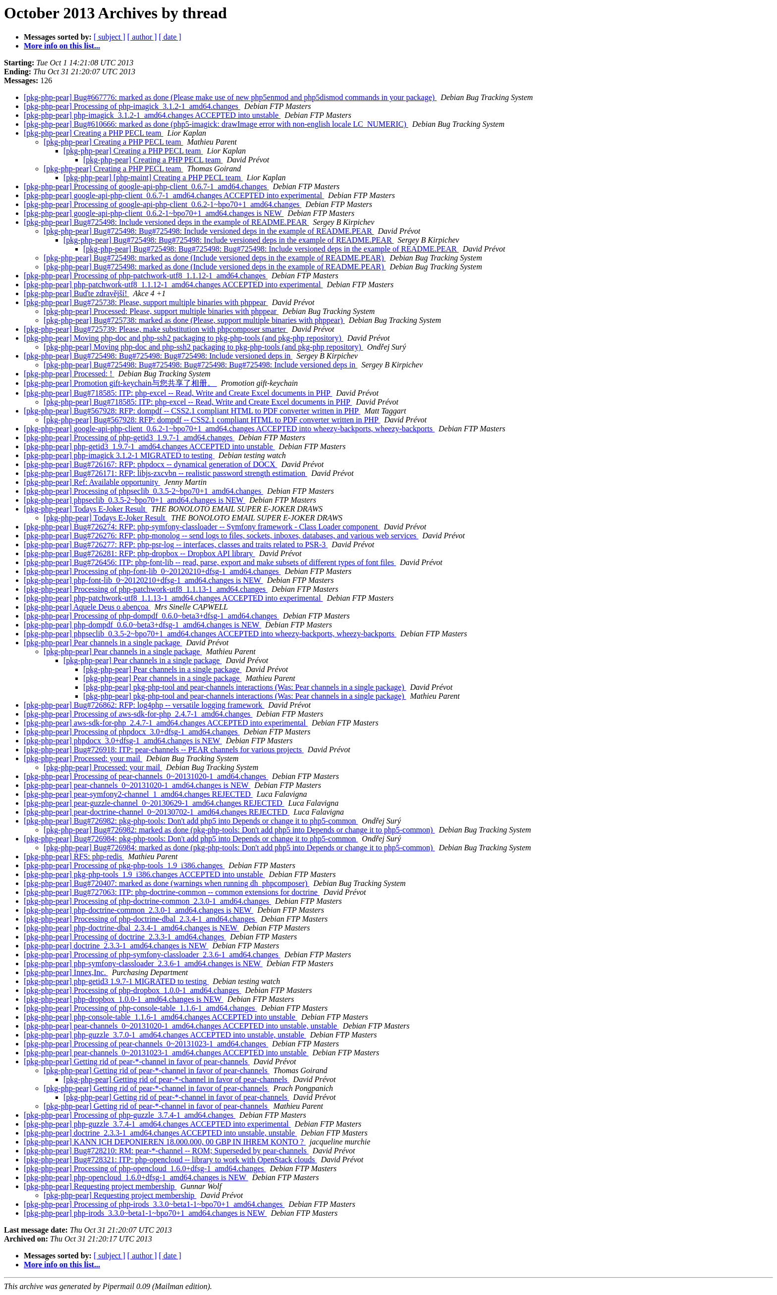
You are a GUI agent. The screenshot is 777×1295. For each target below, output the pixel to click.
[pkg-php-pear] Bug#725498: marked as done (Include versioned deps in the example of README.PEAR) (215, 258)
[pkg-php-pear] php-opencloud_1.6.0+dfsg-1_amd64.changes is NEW (136, 1177)
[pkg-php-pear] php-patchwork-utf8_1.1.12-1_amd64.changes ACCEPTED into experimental (173, 284)
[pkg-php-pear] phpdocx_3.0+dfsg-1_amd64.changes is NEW (123, 740)
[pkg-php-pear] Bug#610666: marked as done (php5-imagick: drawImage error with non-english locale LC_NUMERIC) (216, 124)
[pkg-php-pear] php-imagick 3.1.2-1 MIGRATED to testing (119, 455)
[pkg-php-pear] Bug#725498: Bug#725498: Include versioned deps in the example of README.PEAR (209, 231)
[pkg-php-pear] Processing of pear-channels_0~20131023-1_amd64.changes (146, 1043)
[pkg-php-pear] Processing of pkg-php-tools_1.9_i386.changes (124, 865)
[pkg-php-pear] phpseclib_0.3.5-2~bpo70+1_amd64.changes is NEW (134, 500)
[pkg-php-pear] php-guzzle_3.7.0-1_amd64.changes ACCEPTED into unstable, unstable (165, 1035)
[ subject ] (109, 37)
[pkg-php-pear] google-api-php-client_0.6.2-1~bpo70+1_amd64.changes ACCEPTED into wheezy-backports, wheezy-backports (229, 428)
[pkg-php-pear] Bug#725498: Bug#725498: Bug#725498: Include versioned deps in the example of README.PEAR (271, 249)
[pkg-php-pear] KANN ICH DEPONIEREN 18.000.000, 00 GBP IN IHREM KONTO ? (165, 1142)
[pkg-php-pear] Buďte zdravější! (76, 293)
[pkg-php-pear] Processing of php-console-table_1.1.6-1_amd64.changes (140, 1008)
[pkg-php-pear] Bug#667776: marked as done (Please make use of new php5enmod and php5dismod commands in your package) (230, 97)
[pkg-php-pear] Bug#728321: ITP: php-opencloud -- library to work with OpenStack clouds (170, 1159)
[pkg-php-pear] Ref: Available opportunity (92, 482)
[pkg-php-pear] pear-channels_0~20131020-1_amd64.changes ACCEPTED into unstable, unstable (181, 1026)
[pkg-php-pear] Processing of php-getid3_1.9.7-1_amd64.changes (129, 437)
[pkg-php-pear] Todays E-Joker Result (85, 509)
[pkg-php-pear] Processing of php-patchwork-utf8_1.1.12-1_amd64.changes (146, 275)
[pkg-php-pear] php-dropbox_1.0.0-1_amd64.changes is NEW (123, 999)
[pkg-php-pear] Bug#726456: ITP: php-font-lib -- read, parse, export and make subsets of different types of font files (210, 562)
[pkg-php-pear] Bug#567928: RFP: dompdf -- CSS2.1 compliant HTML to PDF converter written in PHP (192, 411)
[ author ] (142, 37)
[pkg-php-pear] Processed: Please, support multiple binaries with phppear (161, 311)
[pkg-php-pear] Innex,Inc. (66, 972)
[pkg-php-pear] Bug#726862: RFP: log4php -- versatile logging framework (144, 705)
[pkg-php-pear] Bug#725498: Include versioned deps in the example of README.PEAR (166, 222)
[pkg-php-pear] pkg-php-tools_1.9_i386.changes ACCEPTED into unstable (144, 874)
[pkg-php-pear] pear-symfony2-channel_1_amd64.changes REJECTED (138, 794)
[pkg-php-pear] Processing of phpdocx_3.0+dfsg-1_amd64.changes (132, 731)
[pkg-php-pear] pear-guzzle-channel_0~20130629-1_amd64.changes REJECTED (154, 803)
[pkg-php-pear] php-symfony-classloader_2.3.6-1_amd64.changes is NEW (143, 963)
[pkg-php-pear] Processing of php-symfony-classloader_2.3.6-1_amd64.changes (152, 954)
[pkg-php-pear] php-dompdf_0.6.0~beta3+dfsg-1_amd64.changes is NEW (142, 625)
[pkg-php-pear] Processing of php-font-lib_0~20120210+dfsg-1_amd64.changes (152, 571)
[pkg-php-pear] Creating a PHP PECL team (93, 133)
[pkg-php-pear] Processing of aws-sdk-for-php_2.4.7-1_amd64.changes (138, 714)
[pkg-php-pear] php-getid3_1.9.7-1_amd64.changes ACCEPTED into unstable (149, 446)
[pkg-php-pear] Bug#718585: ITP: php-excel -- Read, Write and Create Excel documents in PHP (178, 393)
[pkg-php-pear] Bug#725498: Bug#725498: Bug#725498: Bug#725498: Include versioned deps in (200, 365)
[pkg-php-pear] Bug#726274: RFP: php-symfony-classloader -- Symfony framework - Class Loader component (202, 526)
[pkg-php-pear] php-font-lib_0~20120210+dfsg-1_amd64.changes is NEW (143, 580)
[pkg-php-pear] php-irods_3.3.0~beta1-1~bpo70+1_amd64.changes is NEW (145, 1213)
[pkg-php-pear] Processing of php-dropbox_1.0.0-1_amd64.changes (132, 990)
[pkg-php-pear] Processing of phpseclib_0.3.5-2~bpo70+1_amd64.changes (143, 491)
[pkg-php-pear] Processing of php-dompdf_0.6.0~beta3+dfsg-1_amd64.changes (151, 616)
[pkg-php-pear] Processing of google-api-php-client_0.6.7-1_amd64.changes (146, 186)
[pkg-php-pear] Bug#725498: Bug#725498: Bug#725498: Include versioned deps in (158, 356)
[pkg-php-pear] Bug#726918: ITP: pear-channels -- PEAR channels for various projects (164, 749)
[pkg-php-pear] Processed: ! (69, 373)
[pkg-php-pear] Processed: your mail (83, 758)
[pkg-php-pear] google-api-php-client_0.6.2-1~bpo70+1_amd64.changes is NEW (153, 213)
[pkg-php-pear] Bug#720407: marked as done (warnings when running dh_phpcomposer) (166, 883)
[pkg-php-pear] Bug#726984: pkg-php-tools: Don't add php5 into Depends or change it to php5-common (191, 838)
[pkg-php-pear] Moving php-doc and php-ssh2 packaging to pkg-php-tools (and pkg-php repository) (183, 338)
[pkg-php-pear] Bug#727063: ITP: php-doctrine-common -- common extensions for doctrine (172, 892)
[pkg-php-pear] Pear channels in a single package (103, 642)
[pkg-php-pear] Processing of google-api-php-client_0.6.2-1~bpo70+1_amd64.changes (162, 204)
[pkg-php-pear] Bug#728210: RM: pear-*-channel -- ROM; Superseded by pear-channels (166, 1150)
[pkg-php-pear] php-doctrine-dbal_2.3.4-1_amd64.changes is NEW (131, 928)
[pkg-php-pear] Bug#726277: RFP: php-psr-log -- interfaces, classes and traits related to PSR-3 (176, 544)
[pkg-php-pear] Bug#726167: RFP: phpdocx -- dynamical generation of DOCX (150, 464)
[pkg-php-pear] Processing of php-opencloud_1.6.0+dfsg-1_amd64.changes (145, 1168)
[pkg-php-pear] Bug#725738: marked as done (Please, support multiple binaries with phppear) (194, 320)
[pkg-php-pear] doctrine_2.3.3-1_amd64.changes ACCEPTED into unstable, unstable (160, 1133)
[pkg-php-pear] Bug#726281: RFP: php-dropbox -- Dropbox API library (139, 553)
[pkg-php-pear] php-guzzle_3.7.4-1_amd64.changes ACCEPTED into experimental (157, 1124)
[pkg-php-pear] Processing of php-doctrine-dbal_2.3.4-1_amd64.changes (140, 919)
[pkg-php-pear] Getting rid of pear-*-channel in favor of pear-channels (137, 1061)
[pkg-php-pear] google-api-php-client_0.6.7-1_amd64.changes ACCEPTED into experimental (174, 195)
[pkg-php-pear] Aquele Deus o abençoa (87, 607)
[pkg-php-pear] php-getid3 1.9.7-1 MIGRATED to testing (116, 981)
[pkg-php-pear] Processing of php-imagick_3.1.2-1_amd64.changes (132, 106)
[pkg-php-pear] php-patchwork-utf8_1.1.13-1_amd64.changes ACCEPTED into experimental (173, 598)
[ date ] (170, 37)
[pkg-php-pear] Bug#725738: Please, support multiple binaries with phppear (146, 302)
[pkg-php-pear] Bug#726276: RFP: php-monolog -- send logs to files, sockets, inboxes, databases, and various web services (221, 535)
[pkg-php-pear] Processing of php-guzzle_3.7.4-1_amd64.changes (129, 1115)
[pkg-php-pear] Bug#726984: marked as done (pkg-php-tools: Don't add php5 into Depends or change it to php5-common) (239, 847)
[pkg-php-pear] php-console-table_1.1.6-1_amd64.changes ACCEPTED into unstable (160, 1017)
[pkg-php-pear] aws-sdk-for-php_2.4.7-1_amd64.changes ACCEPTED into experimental (166, 723)
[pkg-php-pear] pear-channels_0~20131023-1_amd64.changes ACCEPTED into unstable (166, 1052)
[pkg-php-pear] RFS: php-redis (74, 856)
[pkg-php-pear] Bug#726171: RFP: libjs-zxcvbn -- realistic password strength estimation (165, 473)
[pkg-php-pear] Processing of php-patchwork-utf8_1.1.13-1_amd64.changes (146, 589)
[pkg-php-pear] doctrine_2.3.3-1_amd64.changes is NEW (116, 945)
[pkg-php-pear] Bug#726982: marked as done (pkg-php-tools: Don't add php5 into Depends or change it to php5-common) (239, 830)
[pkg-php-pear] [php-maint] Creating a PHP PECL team (153, 177)
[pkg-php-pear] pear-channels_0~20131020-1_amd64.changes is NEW (137, 785)
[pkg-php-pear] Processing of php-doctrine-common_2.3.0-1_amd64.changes (147, 901)
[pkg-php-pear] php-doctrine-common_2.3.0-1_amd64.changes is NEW (138, 910)
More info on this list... (62, 46)
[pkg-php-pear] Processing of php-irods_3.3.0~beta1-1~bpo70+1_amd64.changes (154, 1204)
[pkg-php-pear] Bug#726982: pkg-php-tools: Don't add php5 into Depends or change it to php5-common (191, 821)
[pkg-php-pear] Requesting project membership (100, 1186)
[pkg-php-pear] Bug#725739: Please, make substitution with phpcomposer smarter (156, 329)
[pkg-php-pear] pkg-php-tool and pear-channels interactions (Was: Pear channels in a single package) (244, 687)
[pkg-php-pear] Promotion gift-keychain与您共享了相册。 (120, 383)
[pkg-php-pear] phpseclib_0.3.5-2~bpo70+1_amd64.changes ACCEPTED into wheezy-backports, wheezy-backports (210, 633)
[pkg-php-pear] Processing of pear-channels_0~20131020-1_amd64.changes (146, 776)
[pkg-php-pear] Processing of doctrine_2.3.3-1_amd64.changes (125, 936)
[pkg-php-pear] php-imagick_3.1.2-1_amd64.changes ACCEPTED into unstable (152, 115)
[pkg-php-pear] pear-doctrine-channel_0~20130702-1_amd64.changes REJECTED (156, 812)
